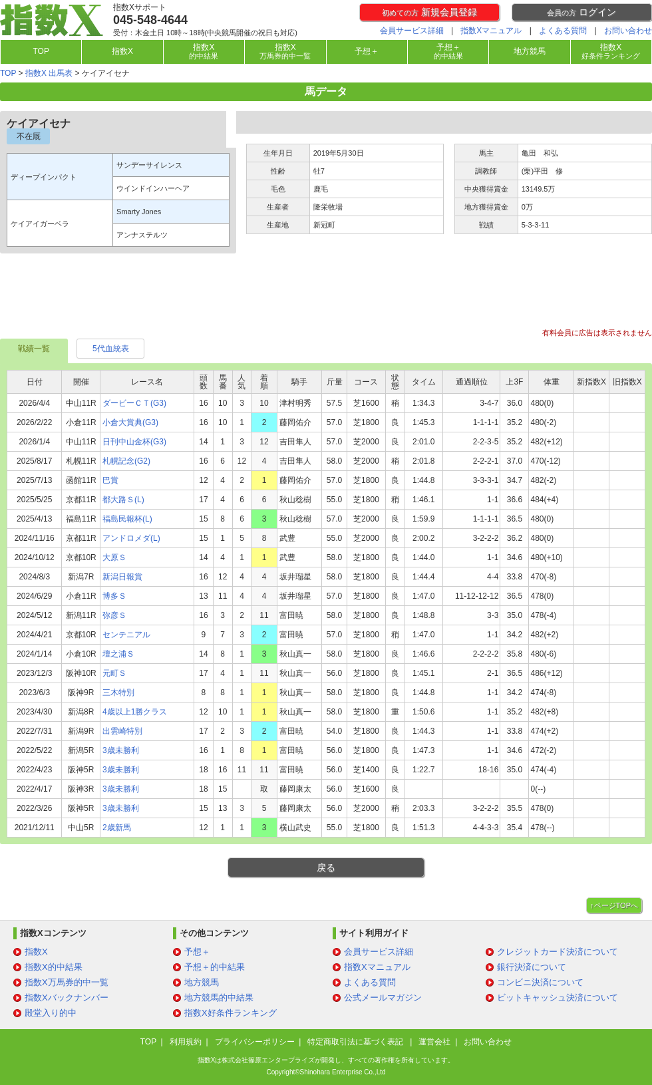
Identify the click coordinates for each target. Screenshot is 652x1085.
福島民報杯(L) (127, 519)
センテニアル (126, 634)
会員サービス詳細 (412, 30)
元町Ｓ (114, 673)
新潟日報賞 (122, 576)
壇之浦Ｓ (118, 654)
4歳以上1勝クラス (134, 711)
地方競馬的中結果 (218, 998)
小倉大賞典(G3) (130, 422)
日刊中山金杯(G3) (134, 441)
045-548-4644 (150, 20)
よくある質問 (563, 30)
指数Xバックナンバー (66, 998)
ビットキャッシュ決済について (557, 998)
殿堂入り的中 (51, 1013)
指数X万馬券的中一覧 (66, 982)
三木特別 (118, 692)
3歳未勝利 (120, 750)
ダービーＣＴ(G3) (134, 403)
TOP (41, 51)
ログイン (581, 12)
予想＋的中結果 (214, 967)
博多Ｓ (114, 596)
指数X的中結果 (53, 967)
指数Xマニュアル (491, 30)
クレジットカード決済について (557, 952)
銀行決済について (531, 967)
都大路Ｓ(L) (123, 499)
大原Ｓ (114, 557)
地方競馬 (530, 51)
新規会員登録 (429, 12)
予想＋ (367, 51)
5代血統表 (110, 348)
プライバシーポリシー (255, 1041)
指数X (122, 51)
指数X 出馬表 (49, 73)
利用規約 (186, 1041)
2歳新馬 (116, 827)
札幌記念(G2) (126, 461)
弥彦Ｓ (114, 615)
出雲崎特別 (122, 731)
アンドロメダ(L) (131, 538)
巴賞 (110, 480)
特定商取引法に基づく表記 (356, 1041)
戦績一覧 (34, 348)
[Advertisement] (326, 297)
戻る (326, 867)
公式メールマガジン (383, 998)
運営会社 (434, 1041)
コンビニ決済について (540, 982)
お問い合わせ (628, 30)
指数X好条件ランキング (230, 1013)
